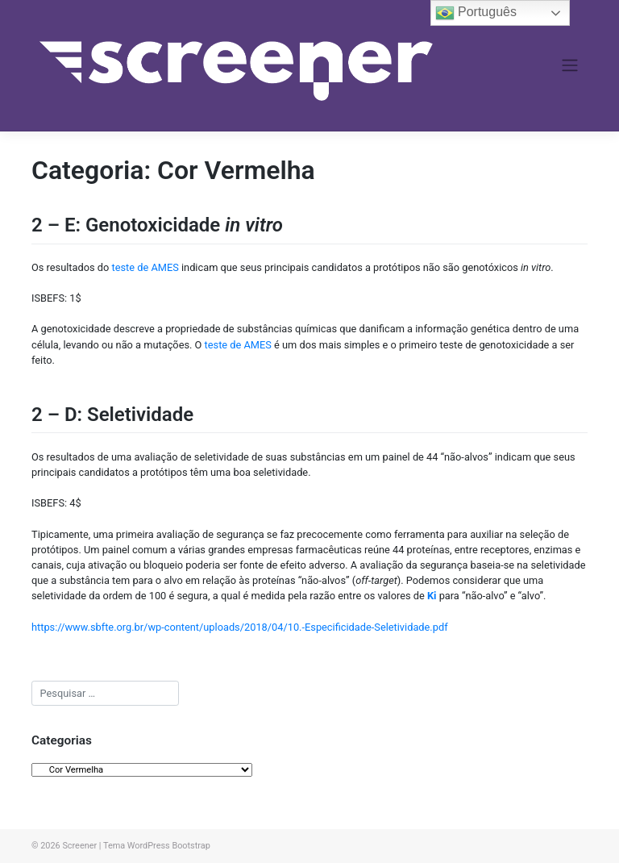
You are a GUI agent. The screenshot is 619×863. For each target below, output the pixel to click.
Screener (79, 845)
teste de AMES (145, 267)
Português (476, 13)
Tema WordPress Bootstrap (156, 845)
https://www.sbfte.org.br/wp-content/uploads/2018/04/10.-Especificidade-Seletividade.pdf (239, 627)
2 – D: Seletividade (112, 414)
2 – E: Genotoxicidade (157, 225)
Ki (432, 596)
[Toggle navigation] (570, 65)
